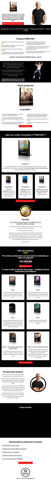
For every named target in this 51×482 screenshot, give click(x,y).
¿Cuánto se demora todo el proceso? (12, 455)
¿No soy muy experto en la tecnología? (12, 459)
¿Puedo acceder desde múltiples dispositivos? (14, 449)
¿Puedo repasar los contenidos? (10, 452)
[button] (25, 445)
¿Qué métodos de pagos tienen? (11, 445)
